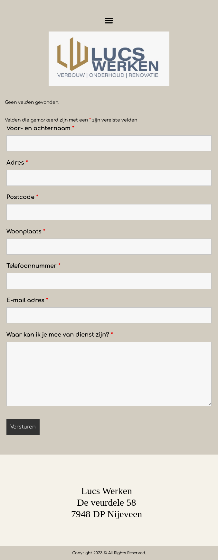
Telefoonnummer (33, 266)
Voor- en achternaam (40, 128)
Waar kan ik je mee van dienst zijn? (59, 334)
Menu (109, 20)
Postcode (22, 197)
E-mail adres (27, 300)
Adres (17, 162)
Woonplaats (25, 231)
